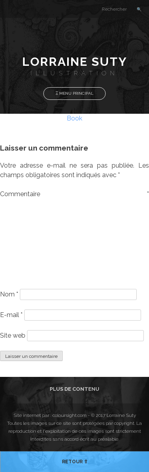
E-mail (11, 315)
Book (74, 118)
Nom (9, 294)
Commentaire (74, 194)
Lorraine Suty (74, 62)
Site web (12, 335)
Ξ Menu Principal (75, 93)
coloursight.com (69, 415)
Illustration (74, 73)
